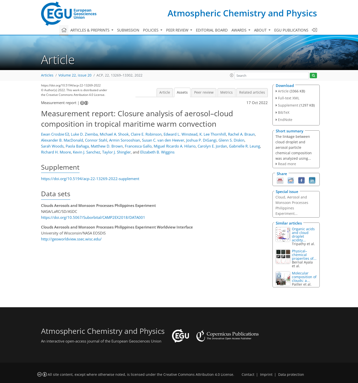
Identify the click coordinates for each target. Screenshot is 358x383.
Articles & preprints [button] (90, 30)
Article (164, 92)
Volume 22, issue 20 (74, 75)
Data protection (291, 374)
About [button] (261, 30)
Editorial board (212, 30)
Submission (128, 30)
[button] (231, 75)
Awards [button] (239, 30)
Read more (287, 163)
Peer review (204, 92)
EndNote (285, 119)
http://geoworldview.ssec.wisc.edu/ (71, 238)
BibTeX (283, 112)
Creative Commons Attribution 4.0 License (198, 374)
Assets (182, 92)
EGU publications (291, 30)
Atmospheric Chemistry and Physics (242, 13)
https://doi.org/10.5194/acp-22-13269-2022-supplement (90, 178)
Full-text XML (288, 98)
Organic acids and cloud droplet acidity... (303, 234)
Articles (47, 75)
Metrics (226, 92)
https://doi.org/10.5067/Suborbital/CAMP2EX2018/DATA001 (93, 217)
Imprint (266, 374)
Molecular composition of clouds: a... (304, 277)
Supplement (288, 105)
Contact (248, 374)
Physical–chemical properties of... (304, 255)
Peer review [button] (177, 30)
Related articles (252, 92)
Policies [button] (151, 30)
